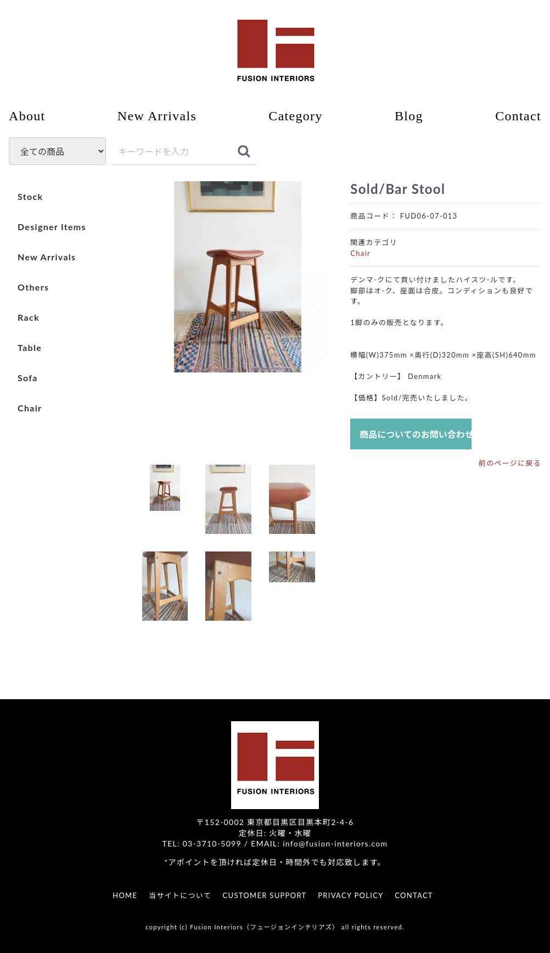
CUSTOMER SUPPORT (265, 895)
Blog (409, 116)
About (27, 116)
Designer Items (52, 226)
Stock (30, 196)
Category (295, 116)
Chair (30, 408)
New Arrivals (157, 116)
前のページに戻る (510, 463)
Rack (29, 317)
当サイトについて (180, 895)
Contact (518, 116)
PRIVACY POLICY (350, 895)
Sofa (28, 377)
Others (33, 287)
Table (30, 347)
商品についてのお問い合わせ (416, 435)
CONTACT (414, 895)
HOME (125, 895)
